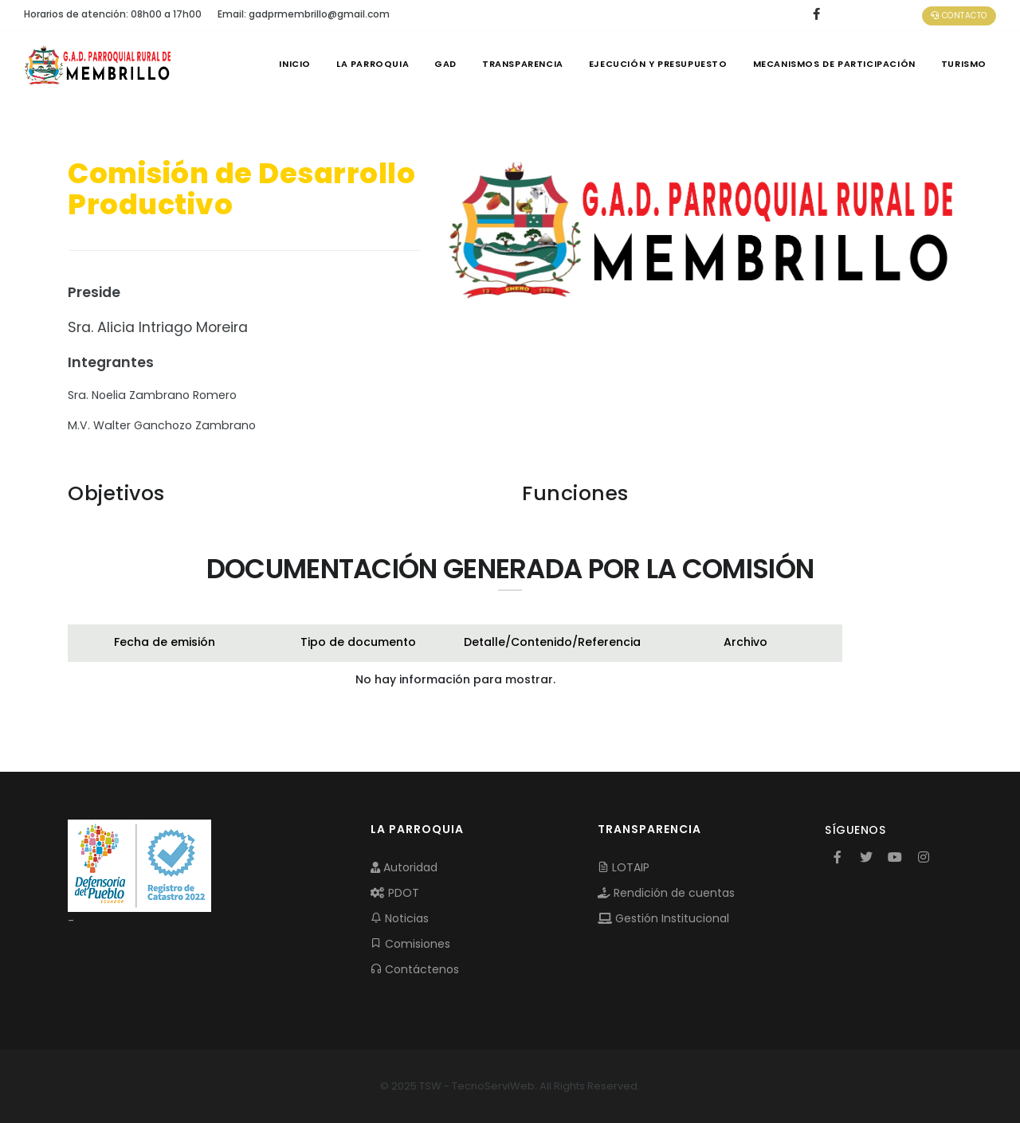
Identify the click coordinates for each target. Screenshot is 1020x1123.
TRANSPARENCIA (522, 63)
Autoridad (404, 867)
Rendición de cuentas (666, 893)
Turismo (964, 63)
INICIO (295, 63)
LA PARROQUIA (372, 63)
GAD (445, 63)
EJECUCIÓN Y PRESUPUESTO (658, 63)
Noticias (400, 918)
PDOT (395, 893)
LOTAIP (623, 867)
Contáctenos (415, 969)
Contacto (959, 16)
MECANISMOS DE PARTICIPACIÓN (834, 63)
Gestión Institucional (663, 918)
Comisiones (410, 944)
